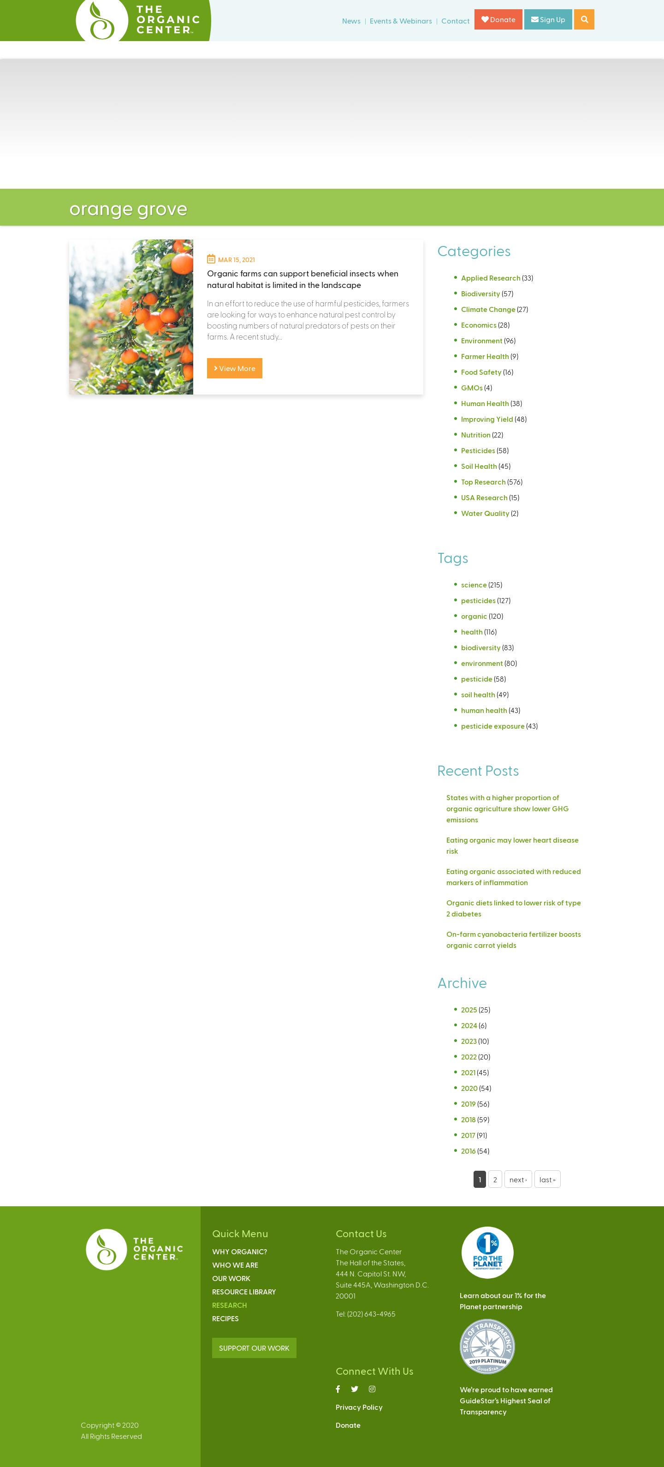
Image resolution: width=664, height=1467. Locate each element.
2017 (468, 1135)
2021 (468, 1072)
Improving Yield (487, 418)
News (351, 20)
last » (548, 1179)
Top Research (483, 481)
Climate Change (488, 309)
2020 (469, 1088)
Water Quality (485, 513)
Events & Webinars (401, 20)
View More (234, 368)
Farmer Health (485, 356)
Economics (479, 324)
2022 (469, 1056)
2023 (469, 1040)
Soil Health (479, 465)
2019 (468, 1103)
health (472, 631)
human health (484, 710)
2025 (469, 1009)
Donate (498, 19)
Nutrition (476, 434)
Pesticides (478, 450)
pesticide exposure (493, 725)
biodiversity (481, 647)
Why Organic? (239, 1251)
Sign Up (548, 19)
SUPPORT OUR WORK (254, 1347)
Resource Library (244, 1291)
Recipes (225, 1318)
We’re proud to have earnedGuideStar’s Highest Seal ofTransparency (506, 1400)
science (474, 584)
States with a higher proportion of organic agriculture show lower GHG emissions (507, 808)
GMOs (472, 387)
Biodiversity (480, 293)
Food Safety (481, 371)
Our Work (231, 1278)
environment (482, 663)
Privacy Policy (359, 1406)
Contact (455, 20)
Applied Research (491, 277)
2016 (468, 1150)
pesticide (476, 678)
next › (518, 1179)
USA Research (484, 497)
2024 (469, 1025)
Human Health (485, 403)
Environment (482, 340)
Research (229, 1304)
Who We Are (235, 1264)
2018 (468, 1119)
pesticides (478, 600)
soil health (478, 694)
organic (474, 615)
